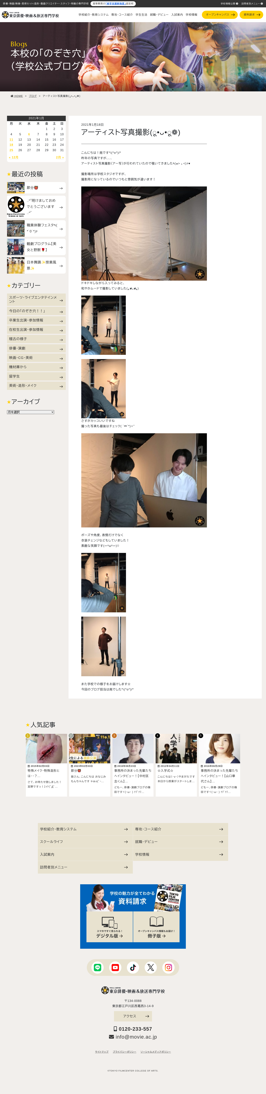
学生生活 (141, 14)
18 (11, 144)
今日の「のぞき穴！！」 (36, 311)
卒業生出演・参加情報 (36, 320)
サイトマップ (102, 1050)
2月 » (60, 157)
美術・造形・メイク (36, 386)
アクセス (136, 1014)
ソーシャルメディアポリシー (156, 1050)
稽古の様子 (36, 339)
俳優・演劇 (36, 348)
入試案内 (177, 14)
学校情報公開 (229, 3)
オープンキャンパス (220, 14)
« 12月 (14, 157)
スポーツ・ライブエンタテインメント (36, 299)
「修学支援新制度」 (115, 3)
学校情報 (191, 14)
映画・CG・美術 (36, 358)
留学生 (36, 376)
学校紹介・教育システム (94, 14)
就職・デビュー (159, 14)
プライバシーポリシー (124, 1050)
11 (11, 139)
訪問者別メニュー (252, 3)
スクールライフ (84, 840)
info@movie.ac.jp (133, 1035)
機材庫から (36, 367)
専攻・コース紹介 (122, 14)
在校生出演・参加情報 (36, 330)
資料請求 (252, 14)
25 (11, 150)
